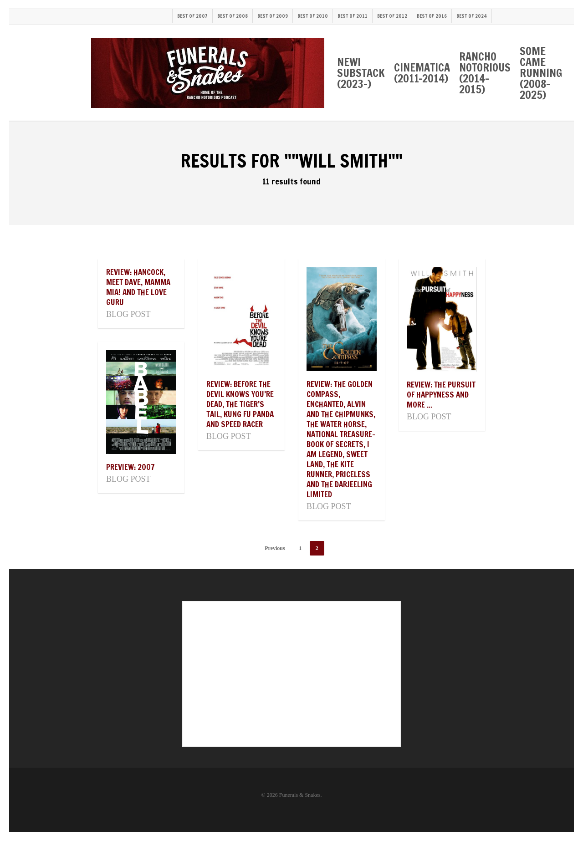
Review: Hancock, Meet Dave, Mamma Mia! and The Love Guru (138, 287)
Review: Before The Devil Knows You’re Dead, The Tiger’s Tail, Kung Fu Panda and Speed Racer (240, 404)
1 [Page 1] (300, 548)
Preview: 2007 (130, 467)
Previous (275, 548)
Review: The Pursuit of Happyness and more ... (441, 394)
